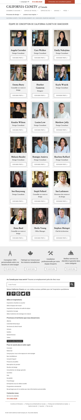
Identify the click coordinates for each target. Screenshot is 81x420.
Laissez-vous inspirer (29, 14)
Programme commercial (14, 386)
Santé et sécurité (32, 406)
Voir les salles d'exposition (15, 341)
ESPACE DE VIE (45, 10)
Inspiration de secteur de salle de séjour (18, 308)
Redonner (10, 350)
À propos (9, 348)
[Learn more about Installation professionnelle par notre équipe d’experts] (50, 269)
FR (24, 2)
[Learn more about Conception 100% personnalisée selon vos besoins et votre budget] (10, 269)
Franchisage (10, 381)
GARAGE (56, 10)
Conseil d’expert (11, 359)
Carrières (9, 372)
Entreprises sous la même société (17, 383)
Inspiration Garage (12, 311)
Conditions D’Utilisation (16, 404)
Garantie (41, 406)
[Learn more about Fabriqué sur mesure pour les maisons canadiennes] (30, 269)
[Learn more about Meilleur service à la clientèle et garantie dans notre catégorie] (71, 269)
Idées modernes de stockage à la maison (19, 314)
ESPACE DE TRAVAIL (30, 10)
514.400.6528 (37, 2)
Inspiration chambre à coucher (16, 303)
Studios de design (12, 367)
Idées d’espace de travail (14, 305)
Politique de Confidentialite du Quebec (58, 404)
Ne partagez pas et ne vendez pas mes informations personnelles (26, 389)
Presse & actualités (12, 361)
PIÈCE (65, 10)
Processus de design (12, 14)
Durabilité (10, 378)
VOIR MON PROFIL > (18, 58)
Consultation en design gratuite (16, 370)
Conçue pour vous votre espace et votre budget (21, 353)
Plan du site (49, 406)
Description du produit (13, 364)
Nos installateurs (12, 356)
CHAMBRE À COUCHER (13, 10)
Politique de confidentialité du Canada (35, 404)
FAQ (8, 375)
